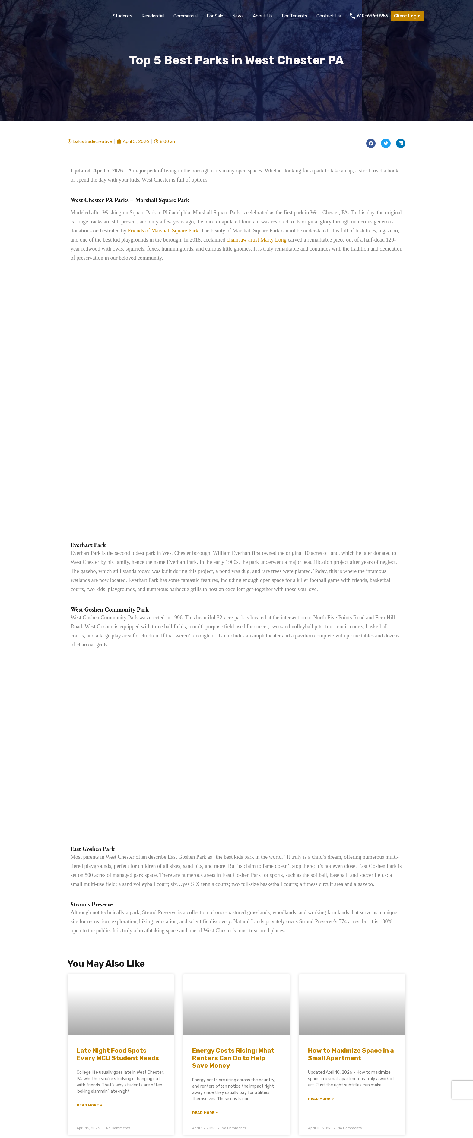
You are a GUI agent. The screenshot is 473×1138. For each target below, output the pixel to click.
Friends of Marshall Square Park (163, 231)
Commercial (185, 16)
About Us (263, 16)
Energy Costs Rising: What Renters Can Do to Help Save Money (233, 1058)
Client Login (407, 16)
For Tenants (294, 16)
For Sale (215, 16)
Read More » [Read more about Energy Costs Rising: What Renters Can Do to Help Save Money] (205, 1113)
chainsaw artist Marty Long (256, 240)
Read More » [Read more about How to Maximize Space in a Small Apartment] (321, 1099)
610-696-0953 (372, 16)
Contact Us (328, 16)
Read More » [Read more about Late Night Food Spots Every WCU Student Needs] (89, 1105)
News (238, 16)
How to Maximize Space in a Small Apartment (351, 1054)
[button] (371, 143)
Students (122, 16)
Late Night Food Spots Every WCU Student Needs (118, 1054)
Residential (152, 16)
